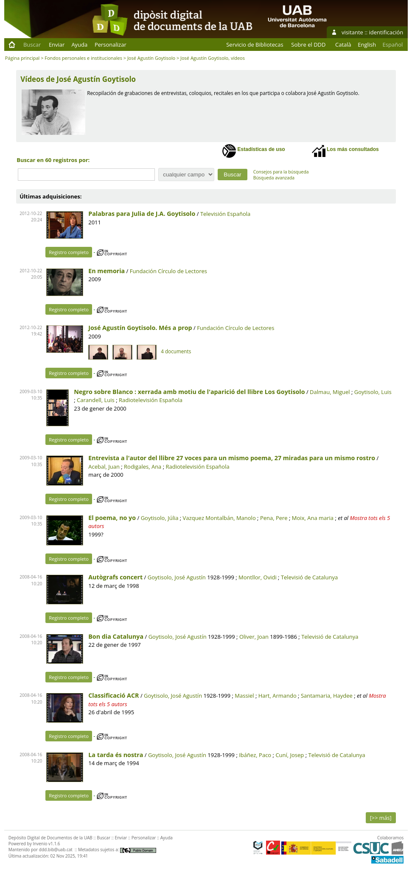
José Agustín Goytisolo (151, 58)
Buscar (32, 44)
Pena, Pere (274, 518)
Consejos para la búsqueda (281, 172)
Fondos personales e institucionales (83, 58)
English (367, 44)
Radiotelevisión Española (150, 400)
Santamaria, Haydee (327, 695)
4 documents (176, 351)
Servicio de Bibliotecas (254, 44)
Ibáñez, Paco (255, 755)
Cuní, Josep (289, 755)
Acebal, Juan (104, 466)
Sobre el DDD (308, 44)
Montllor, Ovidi (257, 577)
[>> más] (381, 818)
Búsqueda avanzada (273, 178)
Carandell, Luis (96, 400)
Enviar (57, 44)
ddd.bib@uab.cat (56, 849)
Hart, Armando (277, 695)
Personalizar (110, 44)
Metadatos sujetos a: (117, 849)
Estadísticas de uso (253, 151)
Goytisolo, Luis (373, 392)
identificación (386, 32)
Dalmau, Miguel (330, 392)
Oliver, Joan (254, 636)
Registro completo (69, 252)
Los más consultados (345, 151)
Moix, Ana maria (313, 518)
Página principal (22, 58)
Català (343, 44)
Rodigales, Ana (142, 466)
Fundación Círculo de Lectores (168, 271)
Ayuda (79, 44)
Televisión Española (225, 214)
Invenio (40, 844)
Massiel (244, 695)
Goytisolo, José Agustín (177, 577)
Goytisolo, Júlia (160, 518)
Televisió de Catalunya (309, 577)
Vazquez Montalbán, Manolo (219, 518)
